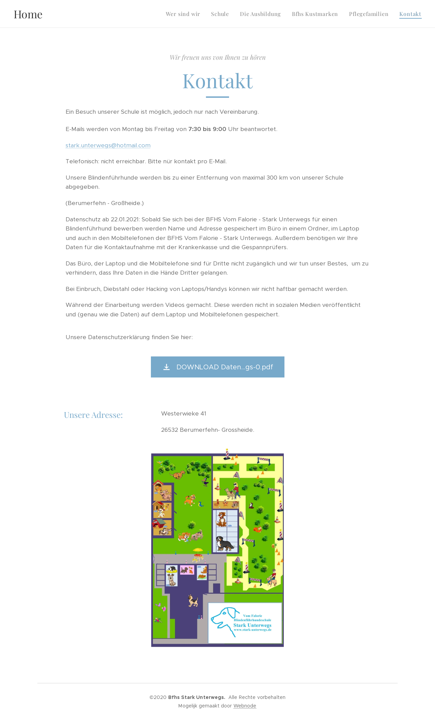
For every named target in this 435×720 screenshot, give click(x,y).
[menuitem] (185, 13)
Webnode (245, 706)
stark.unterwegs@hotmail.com (108, 145)
